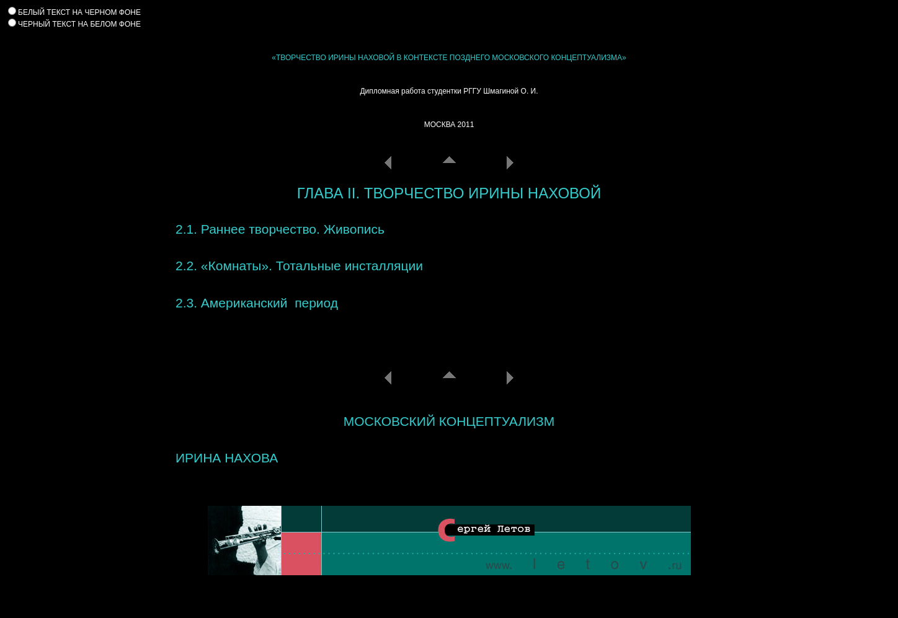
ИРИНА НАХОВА (227, 458)
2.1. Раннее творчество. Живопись (280, 229)
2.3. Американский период (257, 303)
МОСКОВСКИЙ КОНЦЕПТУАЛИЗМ (449, 421)
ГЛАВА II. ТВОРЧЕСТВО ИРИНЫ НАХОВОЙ (449, 193)
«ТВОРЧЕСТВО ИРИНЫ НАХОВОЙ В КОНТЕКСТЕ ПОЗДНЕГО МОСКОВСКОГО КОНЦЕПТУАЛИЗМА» (449, 57)
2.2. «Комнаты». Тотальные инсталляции (299, 265)
